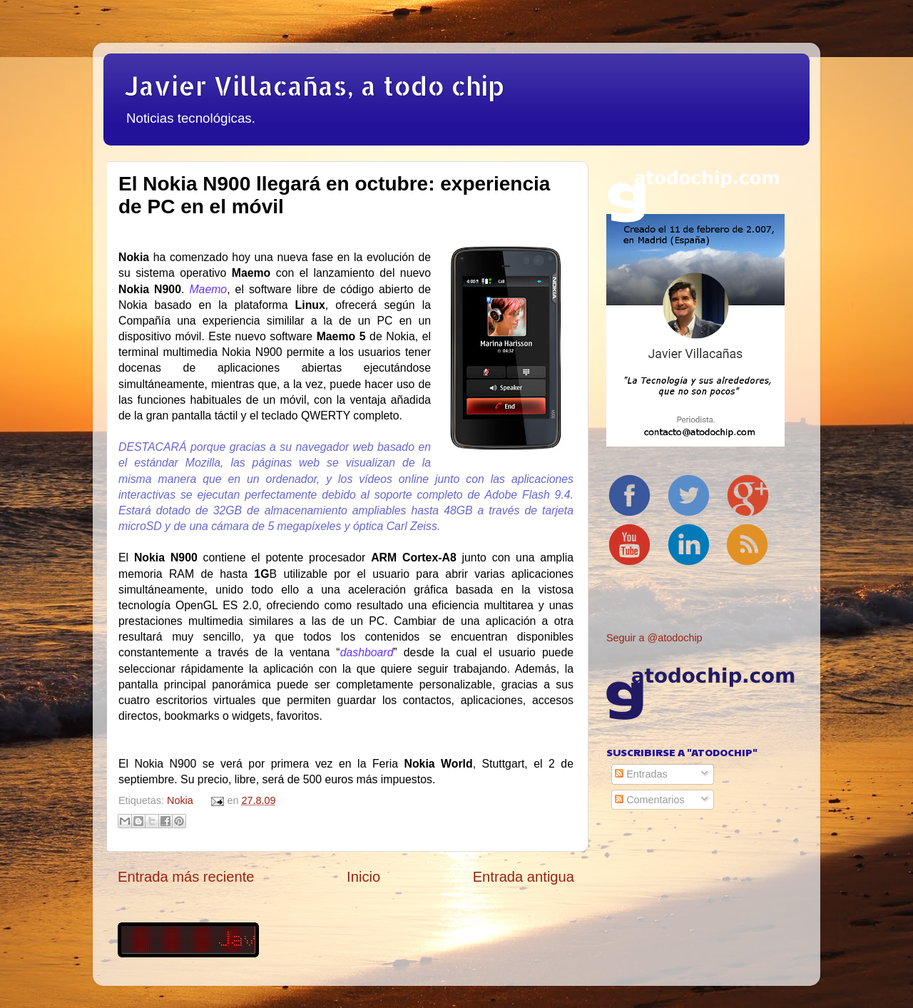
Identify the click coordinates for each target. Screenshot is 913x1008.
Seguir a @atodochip (654, 637)
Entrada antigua (523, 877)
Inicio (363, 877)
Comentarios (650, 799)
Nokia (180, 800)
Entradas (641, 774)
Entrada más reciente (186, 877)
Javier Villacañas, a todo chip (314, 85)
